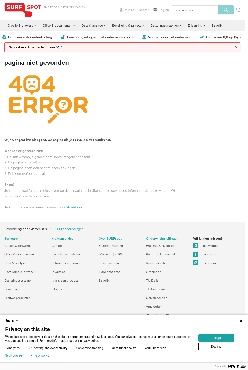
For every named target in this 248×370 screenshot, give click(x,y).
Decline (216, 346)
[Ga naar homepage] (22, 10)
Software (11, 238)
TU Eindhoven (156, 289)
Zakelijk (104, 280)
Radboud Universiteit (161, 254)
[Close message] (236, 47)
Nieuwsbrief (205, 245)
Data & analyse (15, 263)
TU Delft (152, 280)
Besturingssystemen (18, 280)
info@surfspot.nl (74, 207)
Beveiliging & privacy (18, 271)
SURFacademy (109, 271)
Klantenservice (62, 238)
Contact (57, 245)
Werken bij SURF (111, 254)
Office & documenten (19, 254)
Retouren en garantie (66, 263)
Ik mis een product (65, 280)
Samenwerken (109, 263)
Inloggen (58, 289)
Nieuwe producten (17, 298)
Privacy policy (40, 355)
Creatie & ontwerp (17, 245)
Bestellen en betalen (66, 254)
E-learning (11, 289)
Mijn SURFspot (134, 10)
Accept (216, 338)
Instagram (204, 262)
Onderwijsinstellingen (162, 238)
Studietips (58, 271)
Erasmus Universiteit (160, 245)
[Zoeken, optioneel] (195, 9)
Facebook (204, 254)
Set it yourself (14, 355)
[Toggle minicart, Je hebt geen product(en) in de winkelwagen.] (237, 9)
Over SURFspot (110, 238)
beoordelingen (69, 229)
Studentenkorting (111, 245)
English (161, 10)
